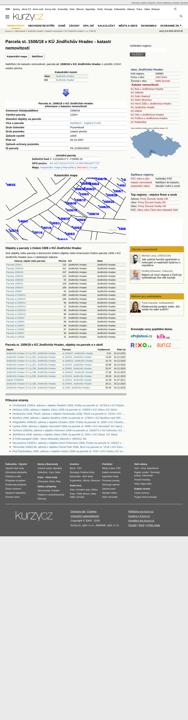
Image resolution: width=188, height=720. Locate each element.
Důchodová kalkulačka (16, 472)
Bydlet (176, 3)
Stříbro (94, 489)
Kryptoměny (75, 480)
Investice (74, 464)
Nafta (93, 494)
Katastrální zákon (140, 186)
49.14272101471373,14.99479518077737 (75, 163)
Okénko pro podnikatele (146, 296)
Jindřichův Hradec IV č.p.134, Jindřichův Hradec (31, 387)
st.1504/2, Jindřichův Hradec (77, 380)
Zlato (72, 9)
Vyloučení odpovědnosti (85, 516)
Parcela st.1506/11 (16, 295)
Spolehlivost (153, 468)
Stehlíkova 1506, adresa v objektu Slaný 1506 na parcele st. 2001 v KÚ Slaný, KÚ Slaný (65, 434)
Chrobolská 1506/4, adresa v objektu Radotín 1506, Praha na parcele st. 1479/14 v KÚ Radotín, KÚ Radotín (69, 405)
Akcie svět (38, 9)
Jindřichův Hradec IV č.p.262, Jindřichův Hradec (31, 357)
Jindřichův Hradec (65, 76)
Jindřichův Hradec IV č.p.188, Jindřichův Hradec (31, 383)
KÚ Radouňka (138, 122)
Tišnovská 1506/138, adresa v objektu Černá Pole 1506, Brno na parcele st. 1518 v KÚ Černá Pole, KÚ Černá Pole (69, 446)
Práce (140, 9)
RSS (141, 525)
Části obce (156, 209)
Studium (184, 3)
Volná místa (51, 477)
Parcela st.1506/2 (15, 318)
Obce (140, 209)
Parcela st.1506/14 (16, 306)
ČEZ (79, 468)
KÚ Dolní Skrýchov (141, 99)
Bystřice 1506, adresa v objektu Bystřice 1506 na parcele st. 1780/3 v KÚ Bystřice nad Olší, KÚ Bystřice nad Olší (69, 417)
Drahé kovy (75, 485)
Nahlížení (37, 56)
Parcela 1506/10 (14, 268)
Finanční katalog (142, 479)
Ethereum (95, 480)
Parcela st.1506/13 (16, 302)
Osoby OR (162, 198)
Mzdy (90, 476)
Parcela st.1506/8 (15, 337)
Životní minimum (13, 489)
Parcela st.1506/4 (15, 325)
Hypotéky (90, 9)
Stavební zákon (109, 493)
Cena (143, 468)
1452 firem (161, 77)
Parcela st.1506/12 (16, 299)
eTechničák (147, 475)
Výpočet (22, 464)
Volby (136, 484)
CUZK (97, 123)
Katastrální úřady (110, 476)
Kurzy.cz (9, 31)
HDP (84, 476)
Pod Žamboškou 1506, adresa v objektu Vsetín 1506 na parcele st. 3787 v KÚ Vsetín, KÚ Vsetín (69, 451)
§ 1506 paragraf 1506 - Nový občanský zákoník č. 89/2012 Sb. (50, 438)
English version (142, 489)
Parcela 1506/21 (14, 283)
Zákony (131, 9)
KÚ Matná (136, 111)
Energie (108, 9)
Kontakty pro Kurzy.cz (141, 520)
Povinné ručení (12, 497)
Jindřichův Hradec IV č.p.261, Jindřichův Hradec (31, 364)
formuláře (112, 497)
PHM (79, 494)
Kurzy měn (50, 9)
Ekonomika (149, 25)
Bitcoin (80, 9)
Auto (136, 468)
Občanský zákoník (111, 484)
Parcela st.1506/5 (15, 329)
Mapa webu (146, 484)
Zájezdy (151, 3)
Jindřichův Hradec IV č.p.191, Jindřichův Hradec (31, 360)
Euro (51, 472)
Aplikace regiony (142, 174)
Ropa (72, 494)
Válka (147, 9)
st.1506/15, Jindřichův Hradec (77, 360)
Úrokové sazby (45, 468)
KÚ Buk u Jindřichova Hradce (147, 89)
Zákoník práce (109, 489)
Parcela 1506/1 (14, 264)
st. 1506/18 (91, 31)
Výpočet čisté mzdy (14, 468)
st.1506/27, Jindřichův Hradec (77, 372)
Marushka (69, 167)
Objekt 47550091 (15, 380)
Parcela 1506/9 (14, 291)
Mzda (52, 481)
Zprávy (16, 9)
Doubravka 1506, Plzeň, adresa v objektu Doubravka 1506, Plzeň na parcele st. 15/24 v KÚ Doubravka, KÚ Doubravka (69, 413)
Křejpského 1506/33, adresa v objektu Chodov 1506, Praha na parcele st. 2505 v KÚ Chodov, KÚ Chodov (69, 422)
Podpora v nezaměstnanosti (51, 494)
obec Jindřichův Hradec (147, 69)
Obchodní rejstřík (139, 3)
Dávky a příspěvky (47, 486)
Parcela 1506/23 (14, 287)
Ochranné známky (173, 25)
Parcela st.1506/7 (15, 333)
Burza (72, 468)
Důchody (42, 499)
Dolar (57, 472)
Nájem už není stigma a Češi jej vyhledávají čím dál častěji (162, 276)
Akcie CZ (26, 9)
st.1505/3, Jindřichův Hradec (77, 357)
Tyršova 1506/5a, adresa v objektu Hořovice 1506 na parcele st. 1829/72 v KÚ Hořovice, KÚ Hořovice (69, 430)
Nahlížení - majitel (81, 123)
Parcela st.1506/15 (16, 310)
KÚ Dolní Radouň (140, 96)
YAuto (159, 3)
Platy (58, 481)
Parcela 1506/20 (14, 280)
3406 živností (162, 81)
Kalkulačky (106, 25)
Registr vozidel (141, 472)
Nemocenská (44, 490)
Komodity (63, 9)
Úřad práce (43, 481)
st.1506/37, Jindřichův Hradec (77, 353)
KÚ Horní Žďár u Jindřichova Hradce (151, 103)
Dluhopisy (74, 472)
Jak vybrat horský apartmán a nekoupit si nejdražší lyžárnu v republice (161, 262)
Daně (62, 25)
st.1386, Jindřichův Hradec (76, 387)
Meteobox (167, 3)
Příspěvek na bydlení (15, 480)
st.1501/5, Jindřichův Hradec (77, 364)
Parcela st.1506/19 (16, 314)
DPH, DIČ (88, 25)
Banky (41, 464)
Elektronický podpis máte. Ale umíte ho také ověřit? (161, 308)
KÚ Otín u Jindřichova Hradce (147, 114)
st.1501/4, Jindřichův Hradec (77, 376)
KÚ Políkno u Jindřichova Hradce (149, 118)
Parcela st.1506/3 (15, 321)
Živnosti (151, 198)
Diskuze (156, 9)
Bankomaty (52, 464)
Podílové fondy (87, 472)
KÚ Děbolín (137, 92)
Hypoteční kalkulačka (15, 493)
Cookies (92, 511)
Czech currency (141, 493)
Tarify (100, 9)
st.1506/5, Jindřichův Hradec (77, 368)
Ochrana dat (78, 511)
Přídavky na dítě (13, 476)
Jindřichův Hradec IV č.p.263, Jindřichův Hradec (31, 353)
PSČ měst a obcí (140, 178)
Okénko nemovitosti (144, 249)
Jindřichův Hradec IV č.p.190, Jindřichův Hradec (31, 368)
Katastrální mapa (17, 56)
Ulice (147, 209)
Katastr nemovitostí (145, 84)
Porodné (55, 490)
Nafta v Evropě (77, 497)
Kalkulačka (120, 9)
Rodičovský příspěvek (15, 484)
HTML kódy (153, 525)
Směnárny (42, 472)
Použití (132, 525)
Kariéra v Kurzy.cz (139, 516)
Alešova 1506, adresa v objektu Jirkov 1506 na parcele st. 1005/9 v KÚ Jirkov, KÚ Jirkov (65, 409)
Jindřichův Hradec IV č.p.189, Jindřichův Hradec (31, 372)
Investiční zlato (83, 489)
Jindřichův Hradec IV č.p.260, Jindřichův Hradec (31, 376)
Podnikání (107, 464)
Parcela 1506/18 (14, 276)
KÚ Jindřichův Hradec (143, 107)
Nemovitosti (20, 31)
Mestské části (170, 209)
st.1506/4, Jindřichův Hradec (77, 383)
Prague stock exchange (145, 497)
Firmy (143, 198)
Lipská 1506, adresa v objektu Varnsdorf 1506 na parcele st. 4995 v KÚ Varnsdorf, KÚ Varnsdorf (69, 426)
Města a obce (128, 25)
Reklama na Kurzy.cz (141, 511)
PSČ (118, 468)
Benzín (86, 494)
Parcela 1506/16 (14, 272)
